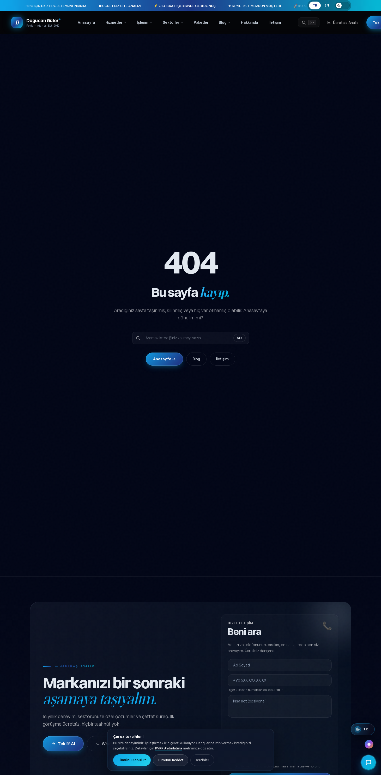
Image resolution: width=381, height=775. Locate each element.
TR (315, 5)
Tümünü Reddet (170, 760)
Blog (225, 22)
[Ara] (308, 22)
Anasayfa (86, 22)
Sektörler (173, 22)
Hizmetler (116, 22)
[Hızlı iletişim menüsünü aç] (368, 762)
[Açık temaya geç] (342, 5)
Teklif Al (63, 743)
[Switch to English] (363, 729)
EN (326, 5)
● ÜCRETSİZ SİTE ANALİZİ (94, 6)
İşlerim (144, 22)
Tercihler (202, 760)
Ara (239, 338)
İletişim (275, 22)
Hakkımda (249, 22)
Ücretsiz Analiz (343, 22)
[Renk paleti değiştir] (369, 744)
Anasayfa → (164, 359)
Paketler (201, 22)
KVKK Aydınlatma (168, 748)
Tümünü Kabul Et (132, 760)
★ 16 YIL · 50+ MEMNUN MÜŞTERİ (228, 6)
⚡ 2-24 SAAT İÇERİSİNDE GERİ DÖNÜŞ (159, 6)
